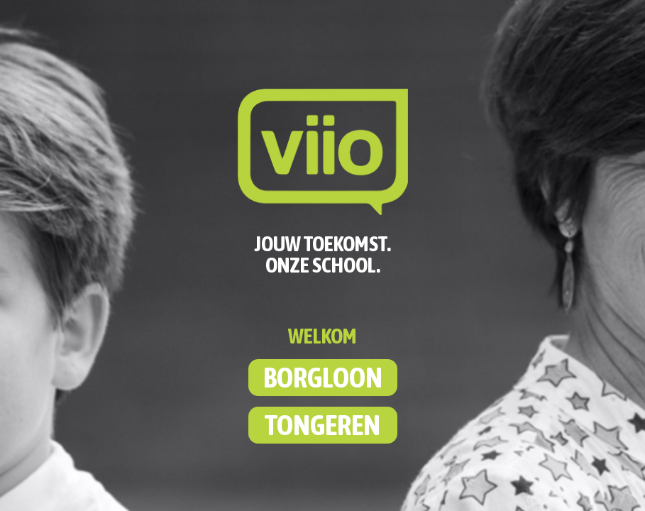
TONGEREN (322, 425)
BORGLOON (322, 377)
